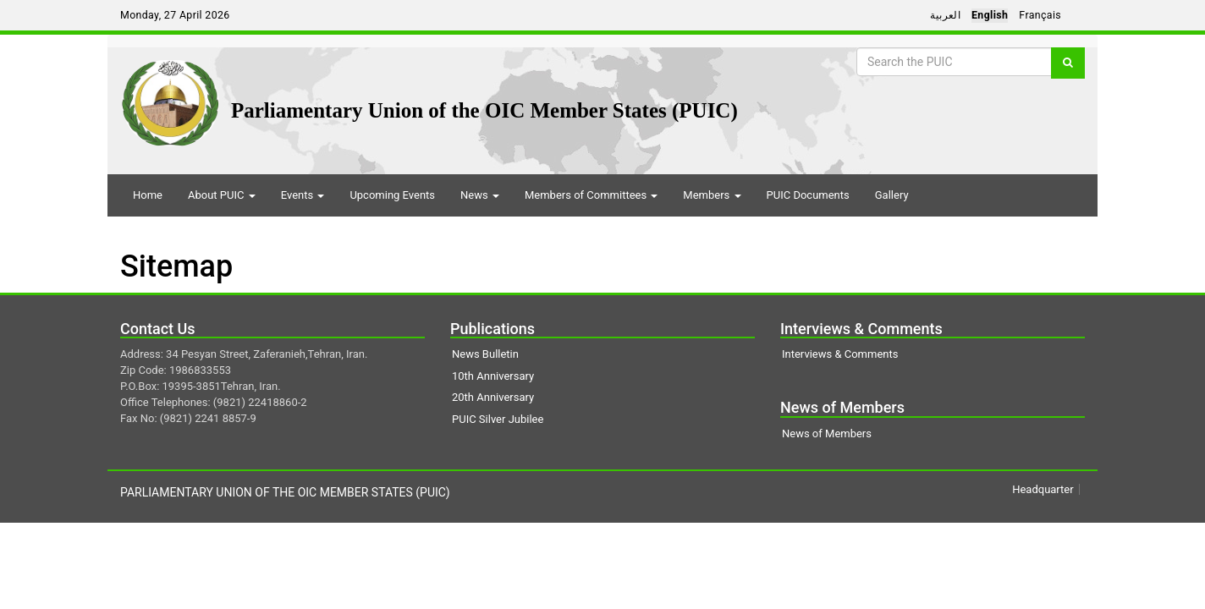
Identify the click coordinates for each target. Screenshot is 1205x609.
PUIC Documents (808, 195)
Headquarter (1042, 489)
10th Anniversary (493, 376)
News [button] (479, 195)
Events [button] (303, 195)
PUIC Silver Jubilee (497, 419)
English (989, 15)
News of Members (827, 433)
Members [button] (711, 195)
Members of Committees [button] (591, 195)
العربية (945, 15)
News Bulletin (485, 354)
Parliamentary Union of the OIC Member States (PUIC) (484, 110)
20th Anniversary (493, 397)
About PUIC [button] (222, 195)
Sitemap (176, 266)
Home (147, 195)
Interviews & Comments (840, 354)
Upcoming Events (392, 195)
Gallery (892, 195)
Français (1040, 15)
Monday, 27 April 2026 (175, 15)
